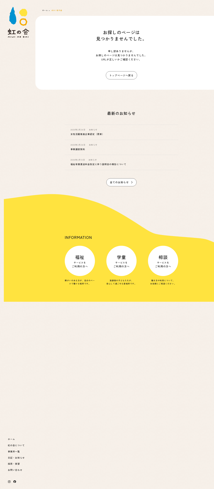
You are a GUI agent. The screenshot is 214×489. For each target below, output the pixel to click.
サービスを (80, 260)
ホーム (45, 10)
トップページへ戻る (121, 75)
